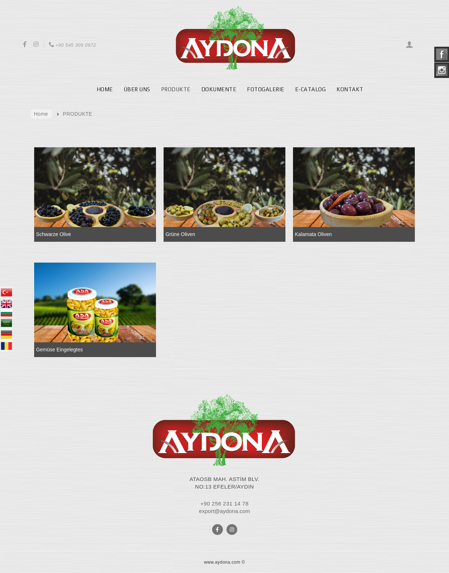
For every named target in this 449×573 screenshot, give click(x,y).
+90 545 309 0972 (72, 45)
